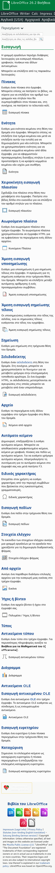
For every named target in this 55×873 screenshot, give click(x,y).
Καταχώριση (12, 747)
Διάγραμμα (10, 667)
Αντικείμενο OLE (16, 685)
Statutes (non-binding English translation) (24, 832)
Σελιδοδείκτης (13, 356)
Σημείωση (9, 340)
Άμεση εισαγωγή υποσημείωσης (15, 261)
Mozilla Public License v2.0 (20, 844)
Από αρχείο (11, 568)
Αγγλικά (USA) (12, 19)
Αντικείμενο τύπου (17, 633)
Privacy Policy (35, 829)
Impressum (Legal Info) (14, 829)
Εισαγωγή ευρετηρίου (19, 727)
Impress (46, 13)
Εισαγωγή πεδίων (16, 507)
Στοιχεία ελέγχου (16, 534)
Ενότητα (8, 122)
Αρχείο (7, 404)
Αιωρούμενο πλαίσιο (19, 221)
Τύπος (6, 625)
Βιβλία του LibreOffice (28, 803)
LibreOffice (9, 13)
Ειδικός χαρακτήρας (18, 473)
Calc (35, 13)
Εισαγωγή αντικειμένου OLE (25, 693)
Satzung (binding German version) (20, 835)
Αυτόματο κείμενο (16, 435)
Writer (25, 13)
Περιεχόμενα (10, 28)
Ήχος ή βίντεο (13, 598)
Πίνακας (8, 81)
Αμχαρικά (32, 19)
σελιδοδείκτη (24, 362)
